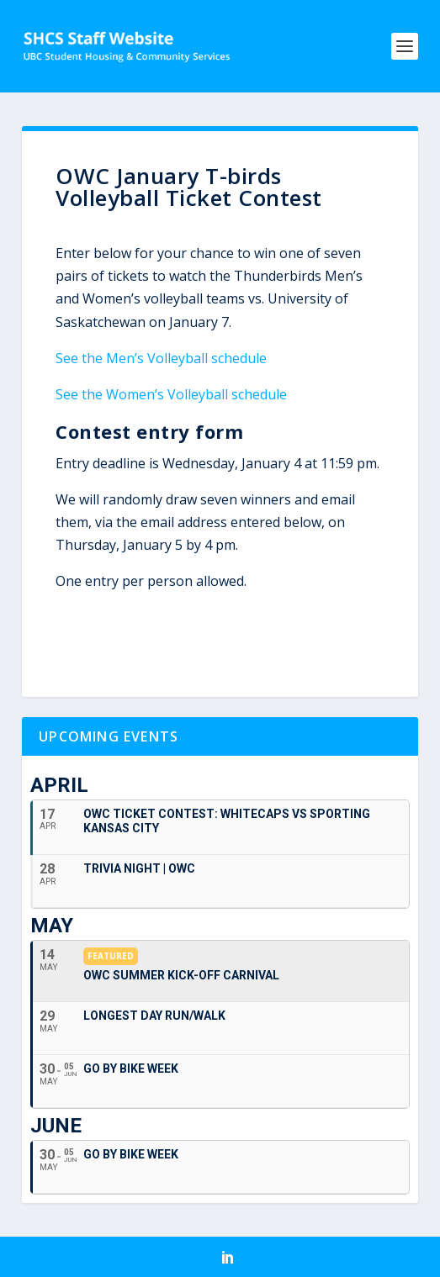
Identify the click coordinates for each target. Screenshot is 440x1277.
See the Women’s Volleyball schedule (171, 394)
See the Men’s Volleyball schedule (161, 358)
